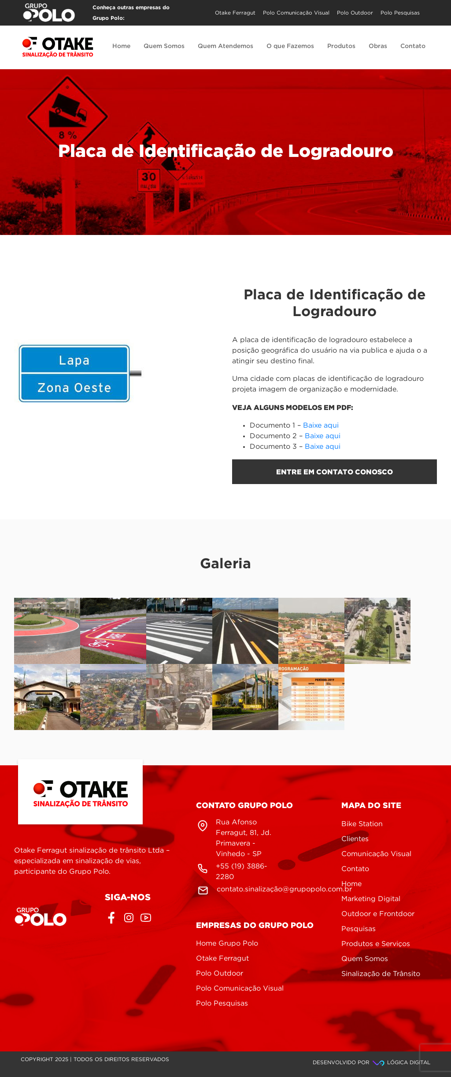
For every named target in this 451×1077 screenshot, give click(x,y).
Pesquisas (358, 929)
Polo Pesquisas (400, 13)
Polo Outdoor (355, 13)
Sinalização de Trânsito (380, 974)
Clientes (355, 839)
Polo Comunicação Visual (296, 13)
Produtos (341, 46)
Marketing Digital (370, 899)
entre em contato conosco (334, 472)
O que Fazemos (290, 46)
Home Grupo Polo (227, 943)
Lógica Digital (400, 1062)
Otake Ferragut (235, 13)
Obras (378, 46)
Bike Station (362, 824)
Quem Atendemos (225, 46)
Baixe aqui (321, 425)
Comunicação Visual (376, 854)
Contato (412, 46)
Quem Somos (164, 46)
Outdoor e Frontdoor (377, 914)
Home (121, 46)
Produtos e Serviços (375, 944)
